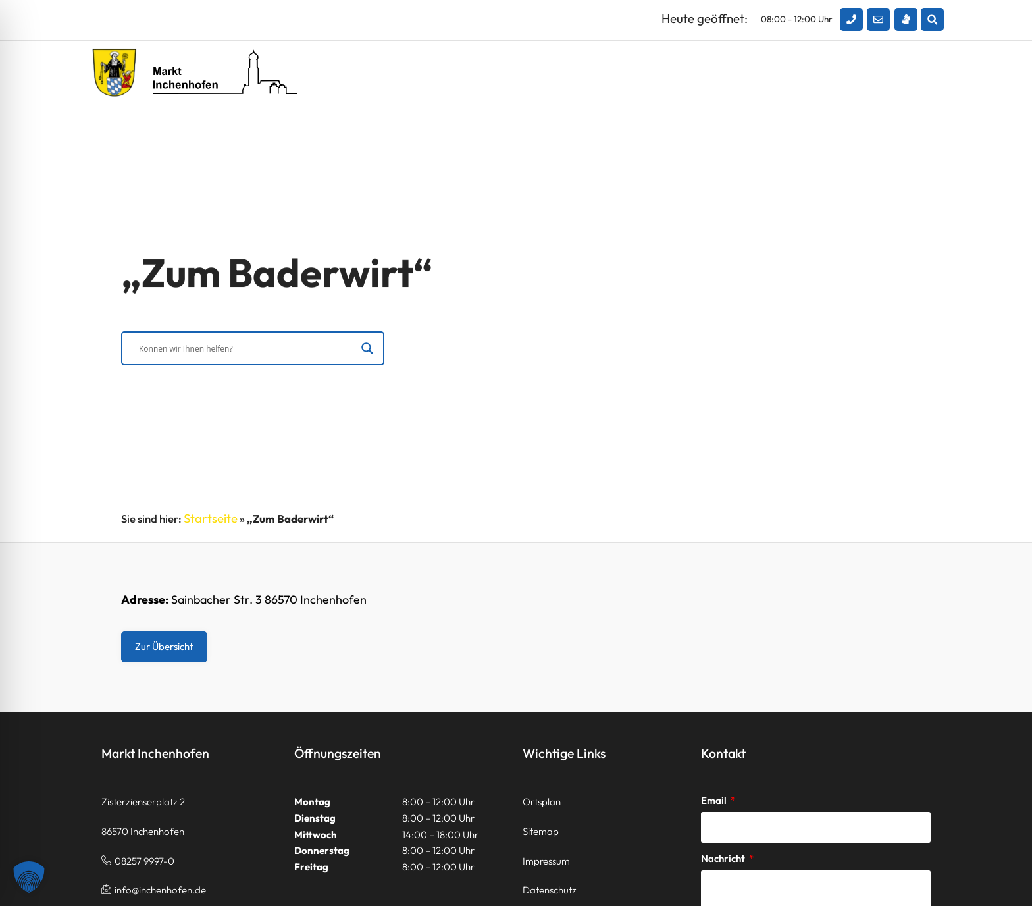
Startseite (211, 518)
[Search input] (247, 350)
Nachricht (724, 858)
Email (715, 800)
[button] (932, 19)
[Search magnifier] (367, 350)
